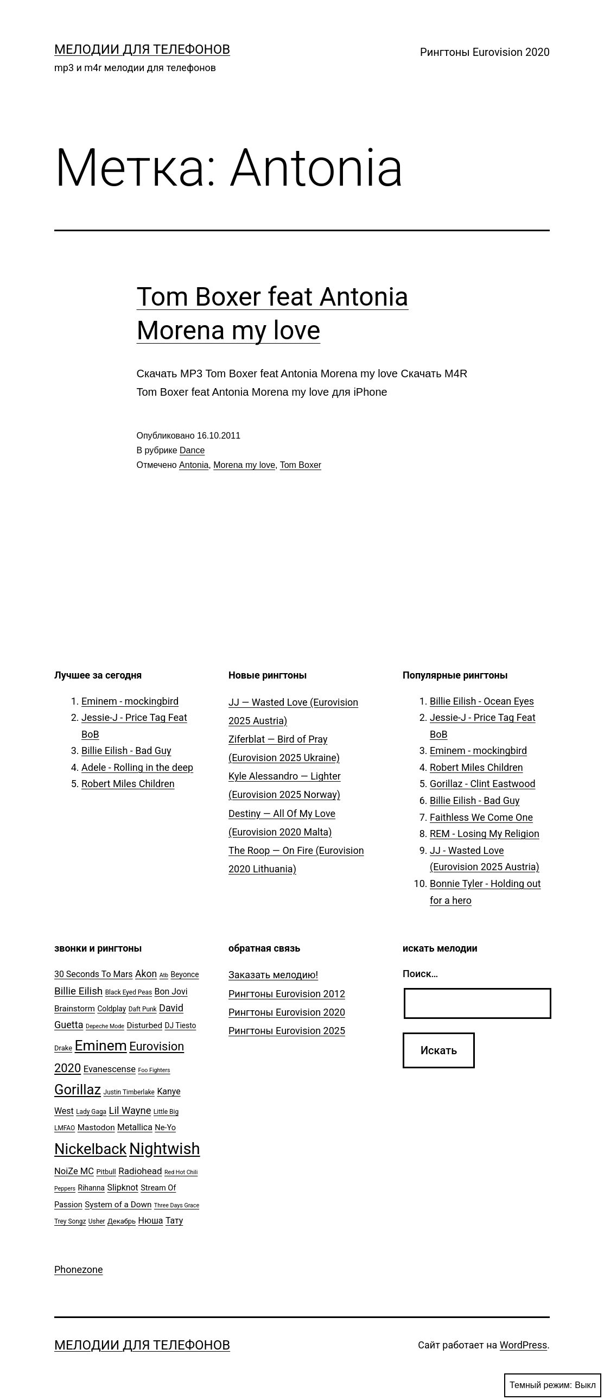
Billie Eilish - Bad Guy (126, 750)
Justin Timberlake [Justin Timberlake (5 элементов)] (129, 1092)
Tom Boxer (300, 465)
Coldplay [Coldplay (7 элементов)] (111, 1008)
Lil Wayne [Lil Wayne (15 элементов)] (130, 1110)
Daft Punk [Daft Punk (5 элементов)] (143, 1009)
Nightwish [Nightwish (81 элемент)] (164, 1148)
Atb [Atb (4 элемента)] (164, 975)
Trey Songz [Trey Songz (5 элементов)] (70, 1221)
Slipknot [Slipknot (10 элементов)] (122, 1187)
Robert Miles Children (128, 783)
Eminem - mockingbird (130, 701)
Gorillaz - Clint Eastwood (483, 783)
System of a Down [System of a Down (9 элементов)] (118, 1204)
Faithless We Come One (481, 817)
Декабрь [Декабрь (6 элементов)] (121, 1221)
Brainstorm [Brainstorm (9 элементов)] (74, 1008)
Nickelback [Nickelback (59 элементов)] (90, 1149)
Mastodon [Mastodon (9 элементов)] (96, 1127)
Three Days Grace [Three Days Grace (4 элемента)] (176, 1205)
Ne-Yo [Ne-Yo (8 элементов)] (165, 1127)
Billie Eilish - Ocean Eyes (482, 701)
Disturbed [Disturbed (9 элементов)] (144, 1025)
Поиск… (420, 973)
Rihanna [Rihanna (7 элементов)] (91, 1187)
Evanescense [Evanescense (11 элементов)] (110, 1069)
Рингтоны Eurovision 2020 (485, 52)
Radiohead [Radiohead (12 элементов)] (140, 1170)
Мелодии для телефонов (142, 49)
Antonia (193, 465)
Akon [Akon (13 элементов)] (146, 973)
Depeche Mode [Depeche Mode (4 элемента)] (105, 1026)
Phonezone (78, 1269)
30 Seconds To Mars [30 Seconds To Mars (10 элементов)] (93, 974)
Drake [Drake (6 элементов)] (63, 1048)
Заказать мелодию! (273, 974)
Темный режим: (553, 1385)
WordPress (523, 1345)
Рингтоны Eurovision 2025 (286, 1030)
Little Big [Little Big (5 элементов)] (166, 1112)
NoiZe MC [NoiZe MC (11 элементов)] (74, 1171)
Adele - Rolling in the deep (137, 767)
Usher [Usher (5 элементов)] (96, 1221)
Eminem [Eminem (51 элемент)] (101, 1045)
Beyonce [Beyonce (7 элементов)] (184, 974)
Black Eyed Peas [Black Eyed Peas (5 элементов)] (128, 992)
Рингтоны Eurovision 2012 (286, 993)
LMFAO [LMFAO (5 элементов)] (64, 1128)
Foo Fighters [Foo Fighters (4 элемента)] (154, 1070)
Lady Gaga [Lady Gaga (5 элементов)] (91, 1112)
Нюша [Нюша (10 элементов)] (150, 1220)
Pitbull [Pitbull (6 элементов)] (106, 1172)
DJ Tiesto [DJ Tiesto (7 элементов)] (180, 1025)
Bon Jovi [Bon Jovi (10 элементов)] (171, 991)
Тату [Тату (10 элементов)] (174, 1220)
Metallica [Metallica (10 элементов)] (134, 1127)
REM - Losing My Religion (484, 833)
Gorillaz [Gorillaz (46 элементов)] (77, 1089)
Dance (192, 450)
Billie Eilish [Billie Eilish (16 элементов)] (78, 991)
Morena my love (244, 465)
